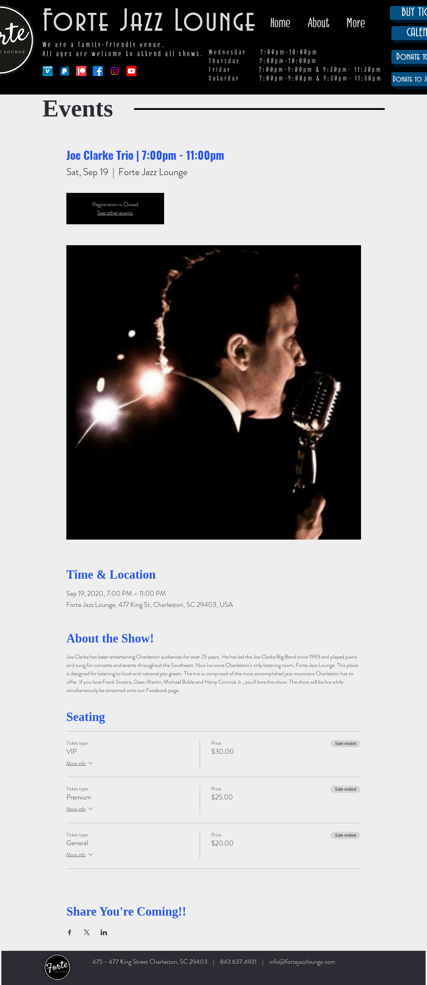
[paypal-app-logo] (64, 71)
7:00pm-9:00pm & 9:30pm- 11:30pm (320, 78)
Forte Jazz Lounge (150, 22)
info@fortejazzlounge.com (302, 961)
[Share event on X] (86, 932)
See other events (115, 213)
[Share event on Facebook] (69, 932)
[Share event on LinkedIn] (104, 932)
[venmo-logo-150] (48, 71)
